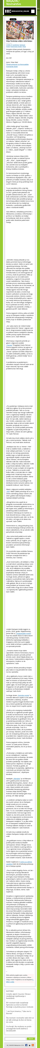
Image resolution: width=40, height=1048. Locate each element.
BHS (38, 8)
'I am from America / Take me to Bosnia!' (18, 1012)
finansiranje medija (16, 46)
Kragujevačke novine (23, 633)
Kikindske (17, 779)
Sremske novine (23, 695)
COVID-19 (9, 45)
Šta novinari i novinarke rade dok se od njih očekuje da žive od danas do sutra (20, 1020)
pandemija (16, 45)
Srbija (24, 46)
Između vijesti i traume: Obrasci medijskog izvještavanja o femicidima (18, 996)
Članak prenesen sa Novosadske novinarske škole (17, 65)
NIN (8, 491)
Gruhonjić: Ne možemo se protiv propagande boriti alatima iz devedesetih (18, 1028)
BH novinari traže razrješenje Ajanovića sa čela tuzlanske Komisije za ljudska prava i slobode (19, 1005)
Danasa (9, 345)
